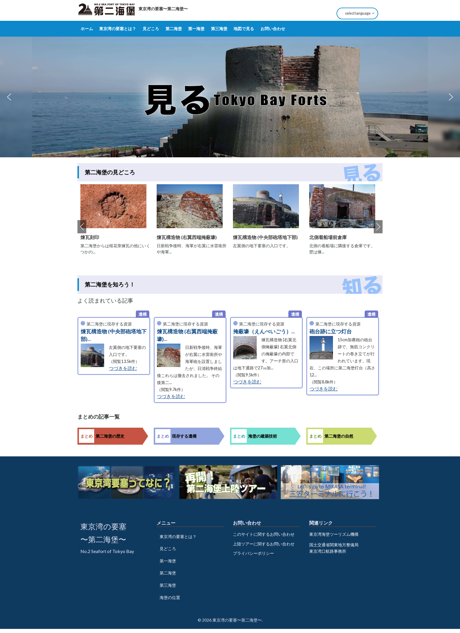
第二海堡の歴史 (110, 436)
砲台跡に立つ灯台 (331, 331)
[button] (9, 97)
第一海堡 (196, 28)
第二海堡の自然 (338, 436)
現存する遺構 (184, 436)
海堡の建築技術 (262, 436)
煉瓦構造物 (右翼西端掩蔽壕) (187, 237)
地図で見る (244, 28)
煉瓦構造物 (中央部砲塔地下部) (265, 237)
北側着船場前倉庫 (328, 237)
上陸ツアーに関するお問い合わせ (264, 543)
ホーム (87, 28)
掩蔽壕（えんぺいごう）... (264, 331)
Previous (81, 226)
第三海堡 (219, 28)
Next (378, 226)
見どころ (151, 28)
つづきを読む (123, 368)
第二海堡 (173, 28)
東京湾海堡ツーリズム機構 (333, 534)
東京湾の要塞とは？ (117, 28)
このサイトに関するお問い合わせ (264, 534)
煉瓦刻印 (89, 237)
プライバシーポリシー (253, 553)
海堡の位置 (170, 597)
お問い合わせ (273, 28)
